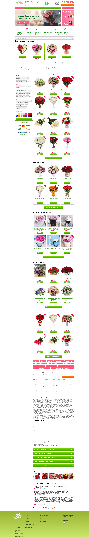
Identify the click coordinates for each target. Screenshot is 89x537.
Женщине (17, 102)
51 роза (42, 361)
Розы (26, 7)
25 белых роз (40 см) (53, 129)
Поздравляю (25, 79)
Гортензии (20, 92)
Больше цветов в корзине (53, 306)
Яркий (20, 111)
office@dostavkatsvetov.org (68, 515)
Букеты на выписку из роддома (62, 368)
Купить (39, 94)
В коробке (21, 107)
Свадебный (24, 108)
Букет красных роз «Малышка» (40, 347)
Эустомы (17, 97)
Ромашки (30, 96)
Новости (27, 521)
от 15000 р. (18, 87)
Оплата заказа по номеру (30, 2)
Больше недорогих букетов (53, 207)
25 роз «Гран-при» (39, 109)
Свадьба (17, 78)
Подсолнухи (26, 96)
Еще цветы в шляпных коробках (53, 257)
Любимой (29, 101)
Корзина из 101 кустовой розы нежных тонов (53, 299)
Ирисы (29, 92)
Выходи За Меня (19, 81)
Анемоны (28, 93)
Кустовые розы (25, 92)
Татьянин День (24, 82)
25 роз (36, 361)
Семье (26, 101)
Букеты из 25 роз (37, 56)
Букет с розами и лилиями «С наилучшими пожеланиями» (67, 130)
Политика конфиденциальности (21, 528)
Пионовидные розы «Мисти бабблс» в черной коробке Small (53, 229)
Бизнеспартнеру (26, 102)
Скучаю (17, 82)
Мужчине (21, 102)
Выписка (27, 77)
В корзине (25, 107)
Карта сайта (17, 530)
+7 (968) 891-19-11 (47, 379)
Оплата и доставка (28, 1)
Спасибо (23, 81)
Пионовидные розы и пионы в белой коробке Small (67, 249)
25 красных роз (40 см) (67, 109)
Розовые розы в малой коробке (40, 248)
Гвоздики (21, 97)
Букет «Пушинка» (53, 178)
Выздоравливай (28, 81)
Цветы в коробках (41, 7)
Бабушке (19, 101)
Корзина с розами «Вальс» (67, 298)
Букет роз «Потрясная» (67, 150)
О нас (38, 1)
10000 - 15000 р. (28, 86)
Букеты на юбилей (42, 368)
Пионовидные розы (21, 90)
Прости (20, 82)
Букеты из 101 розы (66, 56)
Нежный (17, 111)
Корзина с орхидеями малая (39, 278)
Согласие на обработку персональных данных (24, 527)
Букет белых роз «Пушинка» (53, 109)
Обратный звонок (67, 5)
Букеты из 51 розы (51, 56)
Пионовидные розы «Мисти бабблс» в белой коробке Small (40, 229)
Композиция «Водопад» (40, 298)
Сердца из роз (22, 56)
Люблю (21, 79)
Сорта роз (27, 5)
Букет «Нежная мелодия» (53, 89)
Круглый (17, 107)
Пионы (26, 90)
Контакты (39, 2)
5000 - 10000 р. (22, 86)
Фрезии (17, 96)
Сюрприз (21, 78)
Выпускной (18, 79)
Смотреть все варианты (24, 134)
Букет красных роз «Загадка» (40, 327)
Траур (27, 78)
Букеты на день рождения (65, 365)
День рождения (18, 77)
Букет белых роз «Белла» (40, 129)
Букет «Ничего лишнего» (53, 150)
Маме (17, 101)
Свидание (23, 77)
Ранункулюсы (23, 93)
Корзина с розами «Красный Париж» (53, 279)
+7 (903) (68, 2)
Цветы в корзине (51, 365)
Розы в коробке (38, 363)
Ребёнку (23, 101)
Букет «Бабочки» (40, 178)
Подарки (56, 7)
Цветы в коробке (39, 365)
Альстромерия (18, 93)
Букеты (33, 7)
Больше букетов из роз (53, 356)
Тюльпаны (30, 90)
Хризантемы (21, 96)
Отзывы (38, 3)
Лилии (17, 92)
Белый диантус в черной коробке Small (67, 229)
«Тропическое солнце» (53, 198)
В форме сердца (19, 108)
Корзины (50, 7)
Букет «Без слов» (67, 178)
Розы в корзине (59, 361)
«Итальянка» (39, 89)
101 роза (50, 361)
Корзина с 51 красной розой (67, 278)
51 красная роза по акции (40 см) (67, 90)
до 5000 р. (17, 86)
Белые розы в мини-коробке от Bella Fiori (53, 249)
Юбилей (24, 78)
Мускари (24, 97)
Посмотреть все (57, 507)
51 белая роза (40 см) (40, 150)
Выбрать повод (19, 7)
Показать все (61, 471)
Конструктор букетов (29, 3)
